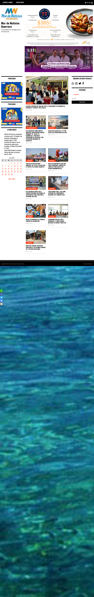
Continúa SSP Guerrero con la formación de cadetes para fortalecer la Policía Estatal (12, 144)
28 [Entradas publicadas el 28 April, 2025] (5, 174)
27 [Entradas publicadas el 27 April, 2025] (2, 174)
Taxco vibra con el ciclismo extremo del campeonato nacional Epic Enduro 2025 (57, 193)
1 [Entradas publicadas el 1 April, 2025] (8, 163)
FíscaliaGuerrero (31, 128)
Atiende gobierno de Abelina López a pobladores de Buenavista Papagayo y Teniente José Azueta (45, 107)
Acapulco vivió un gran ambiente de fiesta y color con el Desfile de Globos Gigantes (35, 165)
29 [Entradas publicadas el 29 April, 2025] (8, 174)
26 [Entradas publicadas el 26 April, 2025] (20, 171)
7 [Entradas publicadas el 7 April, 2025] (5, 166)
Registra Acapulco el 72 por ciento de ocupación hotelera (57, 131)
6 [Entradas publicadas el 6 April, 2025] (2, 166)
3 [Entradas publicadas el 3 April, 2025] (14, 163)
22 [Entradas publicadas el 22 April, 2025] (8, 171)
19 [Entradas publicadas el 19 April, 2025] (20, 169)
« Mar (9, 179)
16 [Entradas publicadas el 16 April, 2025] (11, 169)
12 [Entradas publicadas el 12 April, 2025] (20, 166)
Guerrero (29, 160)
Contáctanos (20, 2)
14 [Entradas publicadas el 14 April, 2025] (5, 169)
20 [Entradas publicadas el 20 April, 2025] (2, 171)
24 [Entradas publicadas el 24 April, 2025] (14, 171)
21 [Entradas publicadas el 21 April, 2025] (5, 171)
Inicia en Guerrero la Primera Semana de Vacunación (35, 220)
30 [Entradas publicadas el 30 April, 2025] (11, 174)
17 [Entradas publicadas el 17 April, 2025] (14, 169)
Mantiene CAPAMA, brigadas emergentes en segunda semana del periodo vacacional (35, 247)
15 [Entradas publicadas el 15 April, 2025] (8, 169)
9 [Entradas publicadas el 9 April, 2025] (11, 166)
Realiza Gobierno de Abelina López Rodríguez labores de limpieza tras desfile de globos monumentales (57, 166)
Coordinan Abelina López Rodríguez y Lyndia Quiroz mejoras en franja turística (57, 221)
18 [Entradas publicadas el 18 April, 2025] (17, 169)
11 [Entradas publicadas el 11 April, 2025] (17, 166)
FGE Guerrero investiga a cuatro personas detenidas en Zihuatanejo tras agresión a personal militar (35, 194)
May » (13, 179)
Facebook (76, 94)
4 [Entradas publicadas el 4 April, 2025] (17, 163)
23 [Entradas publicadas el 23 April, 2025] (11, 171)
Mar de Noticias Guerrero (10, 24)
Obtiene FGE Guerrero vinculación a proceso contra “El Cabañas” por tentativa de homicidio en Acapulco (13, 137)
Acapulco (29, 103)
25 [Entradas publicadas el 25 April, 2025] (18, 171)
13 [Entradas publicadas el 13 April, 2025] (2, 169)
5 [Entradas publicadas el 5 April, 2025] (20, 163)
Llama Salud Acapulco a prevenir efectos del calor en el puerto (12, 151)
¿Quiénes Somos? (7, 2)
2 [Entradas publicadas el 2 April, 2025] (11, 163)
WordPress (90, 264)
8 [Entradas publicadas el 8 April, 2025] (8, 166)
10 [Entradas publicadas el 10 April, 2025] (14, 166)
